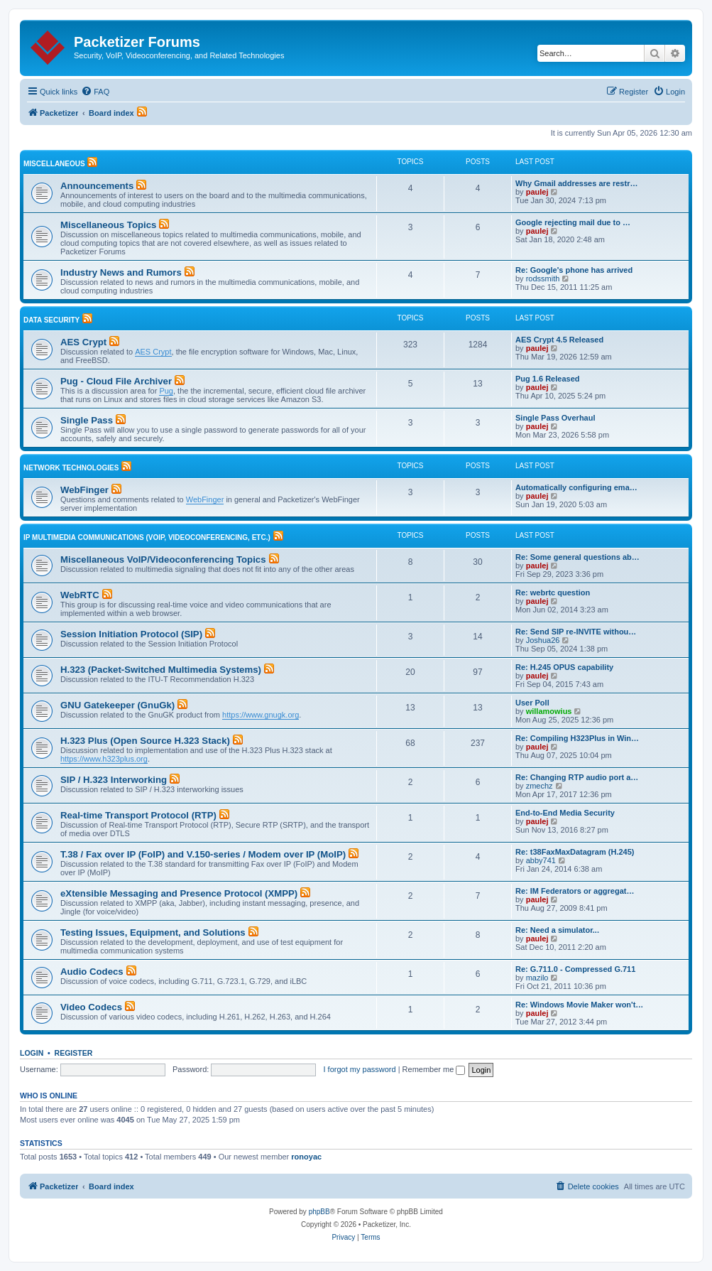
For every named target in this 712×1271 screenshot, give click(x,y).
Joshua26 (543, 640)
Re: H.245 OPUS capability (564, 667)
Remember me (434, 1069)
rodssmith (543, 278)
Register (74, 1053)
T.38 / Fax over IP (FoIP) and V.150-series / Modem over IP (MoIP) (203, 854)
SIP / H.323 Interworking (113, 779)
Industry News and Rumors (121, 272)
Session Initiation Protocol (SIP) (131, 634)
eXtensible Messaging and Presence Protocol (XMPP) (178, 893)
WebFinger (84, 490)
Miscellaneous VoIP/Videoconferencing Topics (162, 559)
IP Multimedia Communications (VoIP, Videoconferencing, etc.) (146, 537)
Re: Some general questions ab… (577, 557)
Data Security (51, 320)
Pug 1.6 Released (547, 378)
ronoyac (306, 1156)
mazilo (537, 977)
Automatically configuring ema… (576, 487)
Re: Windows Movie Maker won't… (579, 1004)
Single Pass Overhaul (555, 417)
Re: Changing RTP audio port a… (576, 777)
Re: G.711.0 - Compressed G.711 (575, 969)
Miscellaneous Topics (108, 225)
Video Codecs (91, 1007)
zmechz (539, 785)
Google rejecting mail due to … (572, 222)
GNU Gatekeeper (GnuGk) (117, 705)
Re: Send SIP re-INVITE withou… (575, 631)
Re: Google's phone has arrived (573, 270)
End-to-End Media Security (565, 812)
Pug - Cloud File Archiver (116, 381)
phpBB (319, 1212)
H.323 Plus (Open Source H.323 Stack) (145, 740)
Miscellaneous (54, 164)
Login (31, 1053)
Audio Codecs (92, 971)
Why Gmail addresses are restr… (576, 183)
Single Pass (86, 420)
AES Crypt (83, 342)
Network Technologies (71, 468)
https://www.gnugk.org (260, 714)
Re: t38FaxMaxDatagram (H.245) (575, 852)
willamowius (549, 711)
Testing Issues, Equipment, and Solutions (153, 932)
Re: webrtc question (552, 592)
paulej (537, 192)
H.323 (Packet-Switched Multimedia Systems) (160, 669)
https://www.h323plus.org (104, 759)
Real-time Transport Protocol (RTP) (138, 815)
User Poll (532, 702)
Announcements (96, 185)
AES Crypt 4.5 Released (559, 339)
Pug (166, 390)
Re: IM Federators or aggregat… (574, 891)
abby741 (541, 860)
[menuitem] (95, 91)
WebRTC (79, 595)
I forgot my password (360, 1069)
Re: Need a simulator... (557, 930)
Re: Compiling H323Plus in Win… (577, 738)
